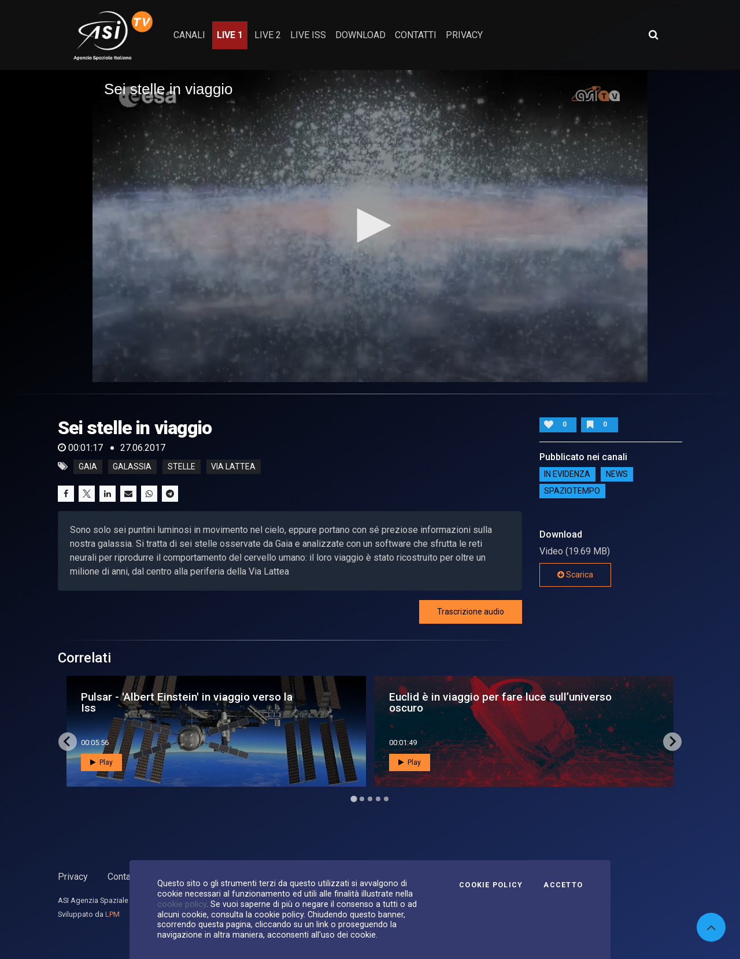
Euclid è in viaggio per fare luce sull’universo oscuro (500, 702)
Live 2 (267, 34)
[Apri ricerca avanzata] (653, 35)
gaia (88, 466)
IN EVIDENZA (567, 474)
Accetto (563, 885)
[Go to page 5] (386, 799)
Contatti (123, 876)
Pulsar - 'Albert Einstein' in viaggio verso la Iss (187, 702)
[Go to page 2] (362, 799)
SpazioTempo (572, 491)
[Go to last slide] (67, 741)
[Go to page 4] (378, 799)
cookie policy (181, 904)
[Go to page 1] (353, 798)
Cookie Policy (491, 885)
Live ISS (308, 34)
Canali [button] (189, 34)
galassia (132, 466)
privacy (464, 34)
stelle (181, 466)
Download (360, 34)
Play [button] (101, 762)
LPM (112, 914)
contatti (415, 34)
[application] (370, 226)
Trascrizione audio (470, 611)
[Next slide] (672, 741)
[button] (370, 225)
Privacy (73, 876)
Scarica (575, 574)
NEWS (617, 474)
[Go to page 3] (370, 799)
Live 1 (230, 34)
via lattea (233, 466)
